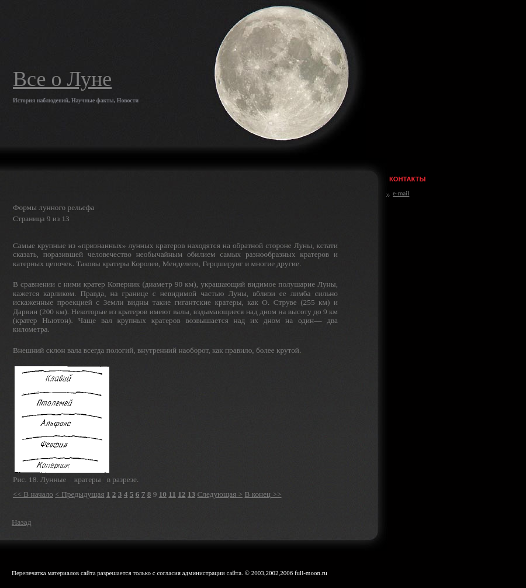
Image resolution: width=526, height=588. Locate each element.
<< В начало (33, 494)
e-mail (401, 193)
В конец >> (262, 494)
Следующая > (220, 494)
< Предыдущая (79, 494)
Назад (21, 522)
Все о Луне (62, 79)
